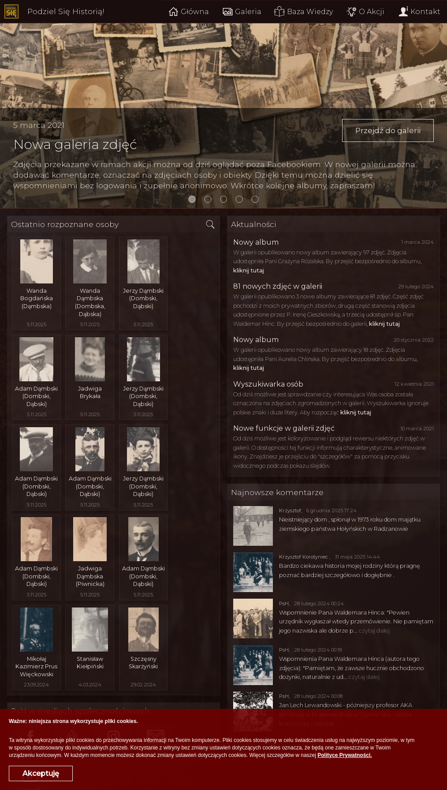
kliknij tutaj (248, 270)
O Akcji (365, 11)
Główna (188, 11)
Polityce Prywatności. (344, 755)
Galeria (241, 11)
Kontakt (419, 11)
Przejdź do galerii (386, 130)
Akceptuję (40, 773)
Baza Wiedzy (303, 11)
